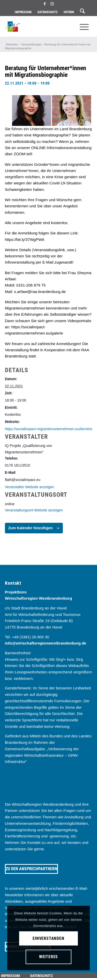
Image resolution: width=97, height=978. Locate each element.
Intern (69, 12)
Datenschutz (48, 12)
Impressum (23, 12)
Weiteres (48, 956)
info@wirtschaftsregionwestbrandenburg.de (45, 643)
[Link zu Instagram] (52, 4)
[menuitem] (23, 12)
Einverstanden (48, 938)
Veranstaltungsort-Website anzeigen (34, 510)
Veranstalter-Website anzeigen (29, 487)
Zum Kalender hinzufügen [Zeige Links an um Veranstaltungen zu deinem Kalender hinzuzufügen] (30, 528)
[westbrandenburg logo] (40, 26)
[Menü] (84, 26)
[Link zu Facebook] (45, 4)
